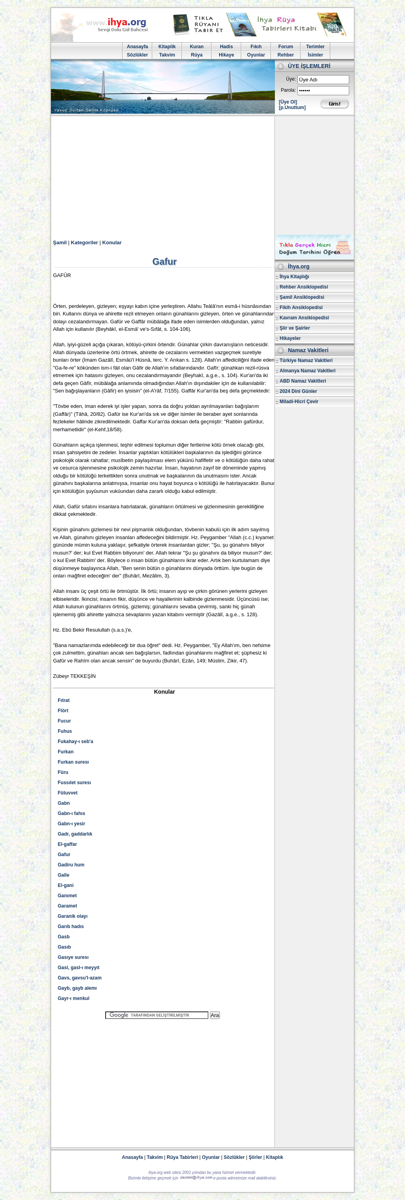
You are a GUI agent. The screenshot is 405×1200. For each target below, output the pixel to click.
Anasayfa (137, 46)
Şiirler (255, 1157)
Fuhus (65, 731)
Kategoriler (84, 242)
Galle (63, 875)
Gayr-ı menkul (73, 998)
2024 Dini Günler (298, 391)
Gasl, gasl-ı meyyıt (78, 967)
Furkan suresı (73, 762)
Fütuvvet (68, 793)
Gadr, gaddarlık (75, 834)
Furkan (66, 752)
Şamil (60, 242)
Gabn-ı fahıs (71, 813)
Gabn (64, 803)
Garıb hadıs (71, 926)
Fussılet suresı (74, 782)
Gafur (64, 854)
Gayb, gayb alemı (77, 988)
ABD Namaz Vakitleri (303, 381)
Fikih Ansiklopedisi (301, 307)
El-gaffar (67, 844)
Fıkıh (255, 46)
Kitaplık (274, 1157)
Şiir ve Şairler (295, 328)
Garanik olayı (72, 916)
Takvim (167, 55)
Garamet (67, 906)
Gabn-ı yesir (71, 823)
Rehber (286, 55)
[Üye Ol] (288, 102)
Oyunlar (256, 55)
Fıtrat (64, 700)
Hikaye (226, 55)
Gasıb (64, 947)
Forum (285, 46)
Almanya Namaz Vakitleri (307, 371)
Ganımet (67, 895)
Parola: (288, 90)
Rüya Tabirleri (182, 1157)
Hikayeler (290, 338)
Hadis (226, 46)
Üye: (291, 79)
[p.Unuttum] (292, 107)
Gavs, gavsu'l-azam (80, 978)
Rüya (196, 55)
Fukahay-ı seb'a (75, 741)
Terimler (315, 46)
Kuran (197, 46)
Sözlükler (137, 55)
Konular (112, 242)
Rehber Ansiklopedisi (304, 287)
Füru (63, 772)
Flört (63, 710)
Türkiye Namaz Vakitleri (306, 360)
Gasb (64, 937)
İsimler (315, 55)
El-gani (66, 885)
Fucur (64, 721)
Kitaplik (167, 46)
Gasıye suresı (73, 957)
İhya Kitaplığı (294, 276)
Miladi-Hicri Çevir (299, 401)
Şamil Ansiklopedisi (302, 297)
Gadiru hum (71, 865)
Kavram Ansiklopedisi (304, 318)
